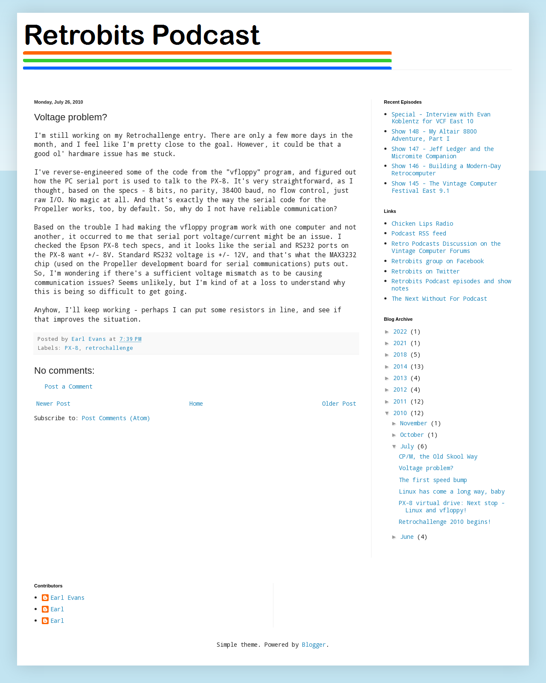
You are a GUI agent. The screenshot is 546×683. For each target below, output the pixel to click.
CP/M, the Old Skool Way (438, 456)
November (415, 423)
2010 (401, 413)
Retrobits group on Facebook (438, 261)
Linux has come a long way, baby (452, 491)
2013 (401, 378)
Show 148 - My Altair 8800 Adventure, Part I (434, 134)
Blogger (314, 644)
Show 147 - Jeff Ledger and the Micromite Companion (443, 152)
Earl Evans (67, 598)
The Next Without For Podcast (439, 298)
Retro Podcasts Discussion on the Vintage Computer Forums (446, 247)
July (408, 446)
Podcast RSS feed (419, 233)
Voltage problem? (426, 468)
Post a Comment (69, 386)
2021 (401, 343)
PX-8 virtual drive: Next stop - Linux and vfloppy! (452, 506)
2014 (401, 366)
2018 (401, 354)
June (408, 536)
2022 (401, 331)
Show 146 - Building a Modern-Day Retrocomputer (446, 169)
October (413, 434)
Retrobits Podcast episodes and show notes (451, 284)
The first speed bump (433, 480)
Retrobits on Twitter (426, 271)
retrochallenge (109, 347)
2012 (401, 389)
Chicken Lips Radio (422, 223)
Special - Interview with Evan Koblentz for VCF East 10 (441, 117)
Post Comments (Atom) (116, 418)
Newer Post (53, 403)
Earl (57, 609)
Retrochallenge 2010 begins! (445, 521)
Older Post (339, 403)
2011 (401, 401)
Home (196, 403)
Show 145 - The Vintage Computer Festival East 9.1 (444, 187)
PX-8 (71, 347)
